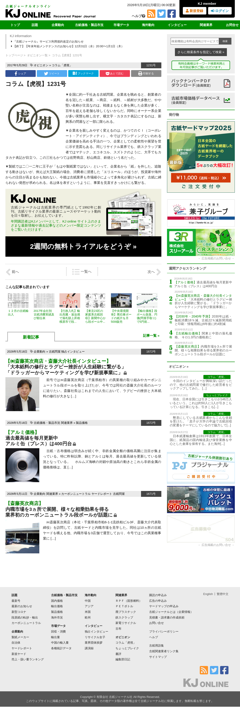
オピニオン (41, 65)
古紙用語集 (156, 645)
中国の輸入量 (60, 642)
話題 (35, 25)
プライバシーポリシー (164, 631)
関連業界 (206, 25)
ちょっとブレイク (127, 648)
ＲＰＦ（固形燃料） (128, 600)
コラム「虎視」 (62, 65)
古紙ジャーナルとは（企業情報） (171, 612)
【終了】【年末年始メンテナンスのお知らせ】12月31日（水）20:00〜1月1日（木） (68, 46)
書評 (118, 654)
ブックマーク (83, 73)
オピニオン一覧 (37, 55)
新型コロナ (19, 612)
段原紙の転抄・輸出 (25, 617)
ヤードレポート (102, 493)
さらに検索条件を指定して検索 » (200, 52)
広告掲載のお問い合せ (216, 258)
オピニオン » (179, 366)
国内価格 (57, 600)
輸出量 (55, 637)
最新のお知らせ (22, 606)
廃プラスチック (125, 612)
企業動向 (58, 25)
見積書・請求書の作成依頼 (166, 617)
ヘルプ (138, 16)
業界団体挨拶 (93, 642)
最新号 (16, 600)
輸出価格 (57, 606)
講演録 (89, 648)
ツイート (52, 73)
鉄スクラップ (124, 617)
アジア (89, 606)
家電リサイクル (125, 623)
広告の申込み (158, 600)
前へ (12, 272)
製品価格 (82, 422)
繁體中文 (222, 594)
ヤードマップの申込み (164, 606)
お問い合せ (156, 623)
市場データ (121, 25)
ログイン (220, 11)
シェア (20, 73)
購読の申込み (158, 595)
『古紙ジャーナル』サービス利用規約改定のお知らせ (48, 41)
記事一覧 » (151, 335)
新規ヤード (19, 654)
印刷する (146, 73)
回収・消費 (58, 631)
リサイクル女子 (95, 637)
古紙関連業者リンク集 (164, 651)
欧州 (88, 617)
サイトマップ (158, 657)
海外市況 (57, 617)
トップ (15, 25)
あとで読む (115, 73)
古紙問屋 (55, 351)
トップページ (14, 55)
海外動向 (148, 25)
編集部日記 (122, 659)
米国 (88, 612)
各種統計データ (61, 648)
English (208, 594)
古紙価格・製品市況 (89, 25)
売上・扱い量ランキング (28, 659)
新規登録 (194, 11)
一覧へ (81, 271)
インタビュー (177, 25)
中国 (88, 600)
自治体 (16, 642)
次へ (154, 272)
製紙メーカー (20, 637)
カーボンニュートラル (76, 493)
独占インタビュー (73, 351)
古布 (118, 628)
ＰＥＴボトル (124, 606)
